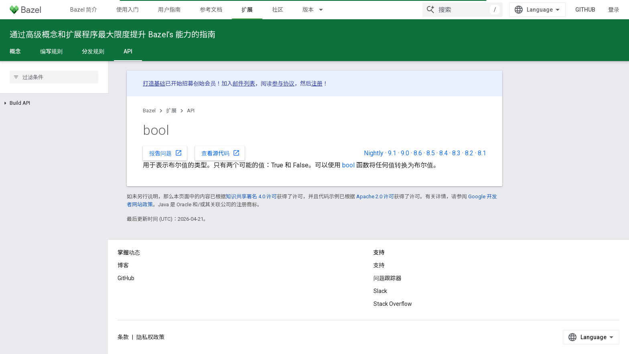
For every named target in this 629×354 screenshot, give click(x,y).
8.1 (482, 153)
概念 (15, 51)
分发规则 (93, 51)
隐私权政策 (150, 337)
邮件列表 (244, 83)
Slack (380, 291)
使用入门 (127, 9)
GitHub (585, 9)
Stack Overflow (392, 304)
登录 (613, 9)
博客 (123, 265)
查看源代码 (220, 153)
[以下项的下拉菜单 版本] (324, 9)
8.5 (430, 153)
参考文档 (211, 9)
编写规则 (51, 51)
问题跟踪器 (387, 278)
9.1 (392, 153)
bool (348, 165)
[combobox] (462, 9)
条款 (123, 337)
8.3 (456, 153)
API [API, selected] (128, 51)
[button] (54, 103)
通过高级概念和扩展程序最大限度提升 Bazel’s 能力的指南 (112, 34)
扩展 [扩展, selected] (247, 9)
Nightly (373, 153)
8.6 (418, 153)
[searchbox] (54, 77)
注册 (317, 83)
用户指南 (169, 9)
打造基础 (154, 83)
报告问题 (165, 153)
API (191, 111)
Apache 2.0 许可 (375, 196)
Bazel (149, 111)
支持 (379, 265)
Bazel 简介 (83, 9)
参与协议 (283, 83)
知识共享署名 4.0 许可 (251, 196)
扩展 (171, 111)
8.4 (443, 153)
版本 (308, 9)
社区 (277, 9)
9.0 (405, 153)
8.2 (469, 153)
